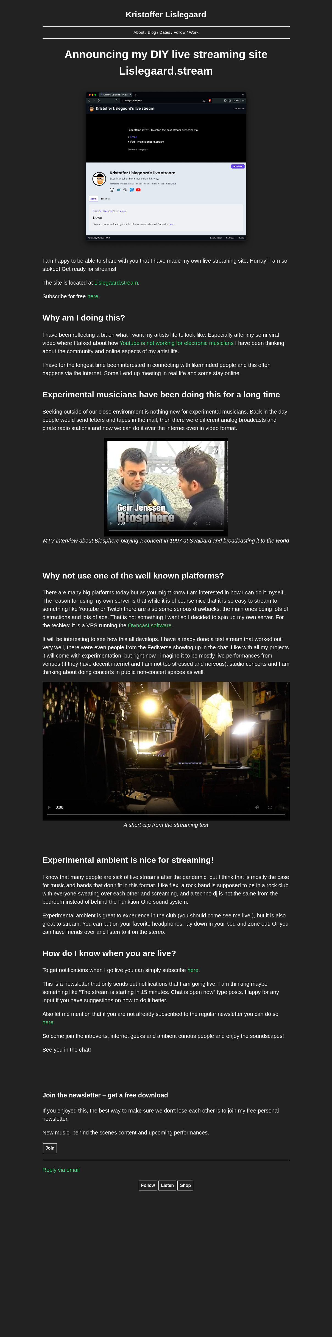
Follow (179, 32)
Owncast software (150, 625)
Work (194, 32)
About (138, 32)
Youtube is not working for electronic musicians (176, 343)
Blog (152, 32)
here (92, 296)
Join (50, 1148)
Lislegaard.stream (116, 283)
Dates (164, 32)
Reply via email (61, 1170)
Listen (167, 1185)
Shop (185, 1185)
